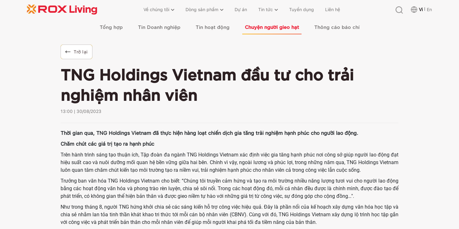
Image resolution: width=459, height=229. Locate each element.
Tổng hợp (111, 27)
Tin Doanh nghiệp (159, 27)
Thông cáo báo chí (337, 27)
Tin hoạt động (212, 27)
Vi (421, 9)
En (429, 9)
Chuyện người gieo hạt (272, 27)
